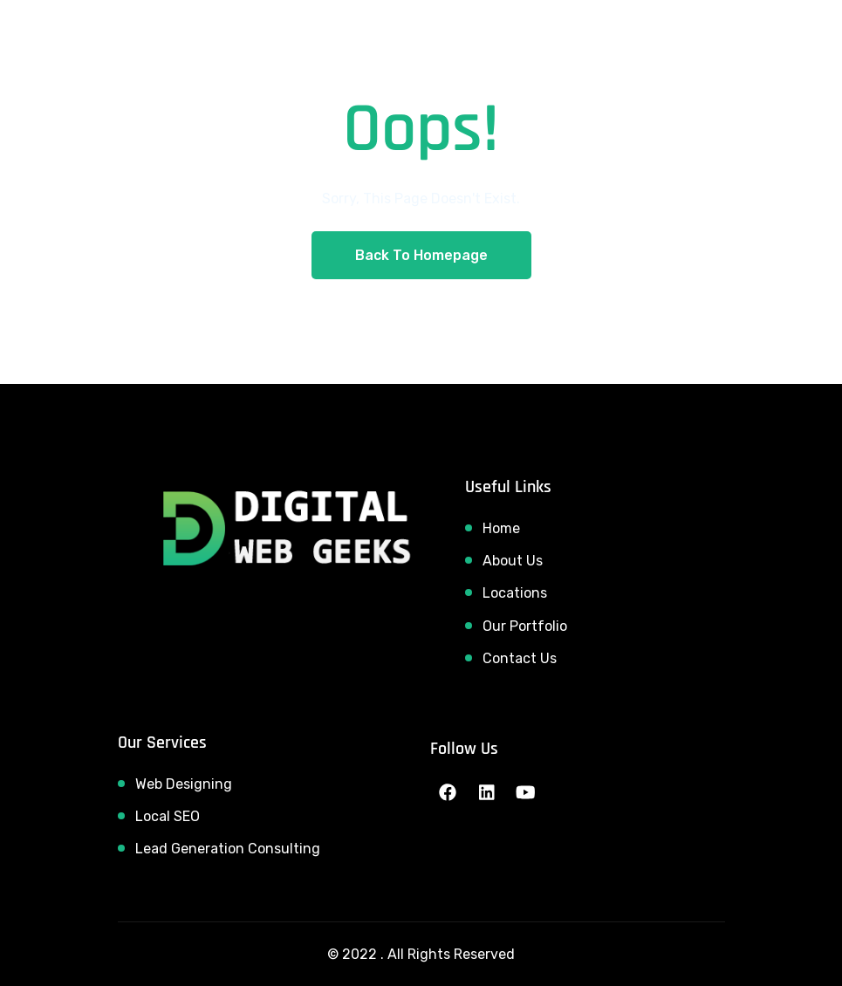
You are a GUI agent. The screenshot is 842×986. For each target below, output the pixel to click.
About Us (513, 560)
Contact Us (520, 658)
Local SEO (167, 816)
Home (501, 528)
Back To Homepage (421, 255)
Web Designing (183, 784)
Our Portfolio (525, 626)
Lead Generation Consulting (227, 848)
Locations (515, 593)
